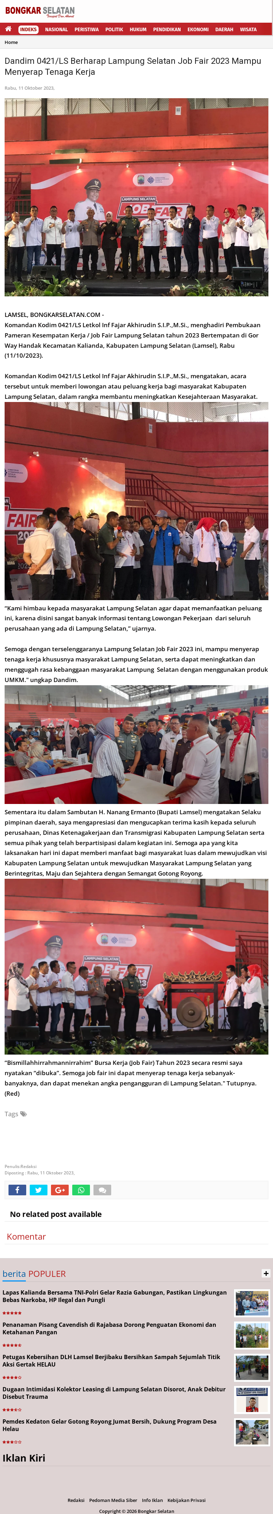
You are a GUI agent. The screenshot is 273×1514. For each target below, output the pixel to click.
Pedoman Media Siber (113, 1500)
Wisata (248, 30)
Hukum (138, 30)
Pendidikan (167, 30)
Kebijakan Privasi (186, 1500)
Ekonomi (198, 30)
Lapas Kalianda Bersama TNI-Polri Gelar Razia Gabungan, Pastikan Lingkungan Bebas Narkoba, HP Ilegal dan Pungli (114, 1296)
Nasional (56, 30)
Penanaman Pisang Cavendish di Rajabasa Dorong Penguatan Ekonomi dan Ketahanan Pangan (109, 1328)
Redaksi (76, 1500)
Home (11, 42)
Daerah (224, 30)
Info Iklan (152, 1500)
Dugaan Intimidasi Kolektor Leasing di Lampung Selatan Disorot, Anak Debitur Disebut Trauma (114, 1393)
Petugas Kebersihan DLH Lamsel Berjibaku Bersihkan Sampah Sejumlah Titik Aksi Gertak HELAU (111, 1360)
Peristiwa (87, 30)
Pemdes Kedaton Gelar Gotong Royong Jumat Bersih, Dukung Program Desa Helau (109, 1425)
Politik (114, 30)
